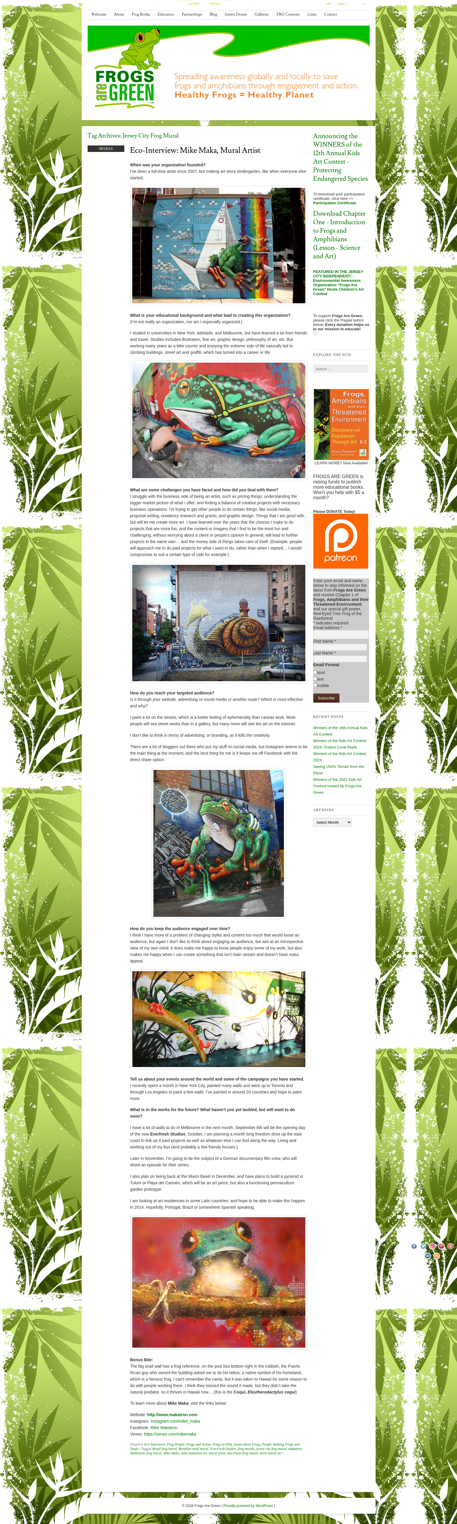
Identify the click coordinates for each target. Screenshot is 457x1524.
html (321, 672)
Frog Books (141, 14)
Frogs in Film (222, 1444)
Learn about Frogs (247, 1444)
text (320, 679)
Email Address (327, 627)
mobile (323, 685)
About (119, 14)
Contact (330, 14)
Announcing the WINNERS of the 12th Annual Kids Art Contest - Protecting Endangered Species (340, 157)
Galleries (262, 14)
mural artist (217, 1453)
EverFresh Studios (223, 1449)
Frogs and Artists (198, 1444)
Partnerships (192, 14)
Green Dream (236, 14)
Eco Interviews (154, 1444)
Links (312, 14)
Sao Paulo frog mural (242, 1453)
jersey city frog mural (271, 1449)
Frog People (176, 1444)
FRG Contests (288, 14)
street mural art (271, 1453)
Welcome (98, 14)
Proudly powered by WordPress (248, 1506)
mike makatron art (194, 1453)
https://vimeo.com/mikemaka (170, 1434)
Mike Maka (171, 1453)
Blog (213, 14)
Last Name (324, 653)
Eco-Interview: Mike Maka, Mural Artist (195, 150)
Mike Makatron (164, 1427)
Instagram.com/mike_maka (175, 1421)
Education (166, 14)
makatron (295, 1449)
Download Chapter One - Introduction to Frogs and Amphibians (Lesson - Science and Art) (339, 235)
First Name (324, 641)
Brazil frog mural (164, 1449)
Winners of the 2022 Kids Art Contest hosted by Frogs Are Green (337, 786)
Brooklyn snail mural (194, 1449)
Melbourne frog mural (146, 1453)
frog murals (246, 1449)
